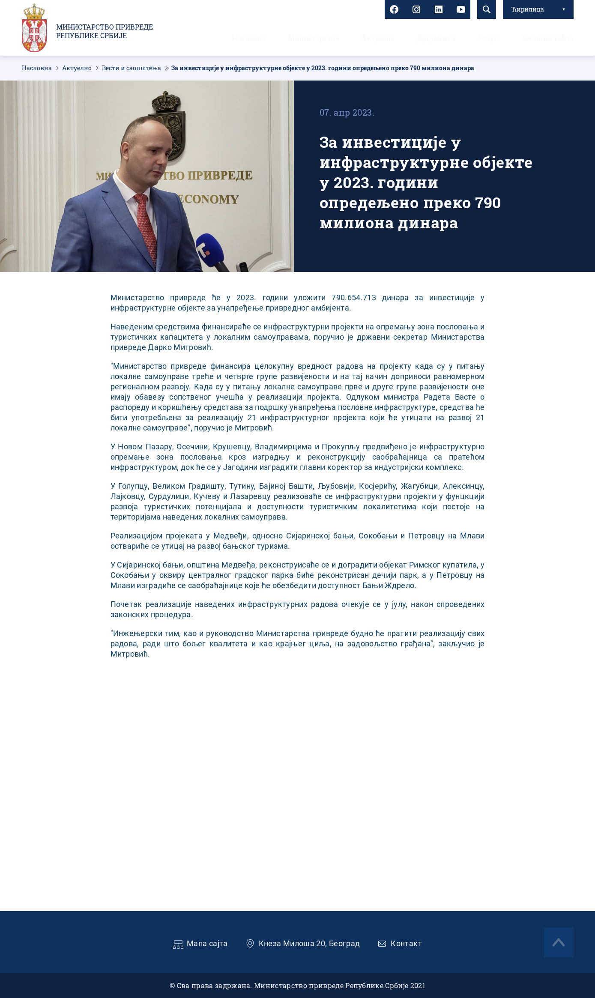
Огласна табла (548, 38)
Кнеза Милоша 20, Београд (309, 943)
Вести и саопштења (131, 68)
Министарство (313, 38)
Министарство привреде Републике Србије (104, 31)
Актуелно (378, 38)
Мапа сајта (207, 943)
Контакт (406, 943)
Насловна (249, 38)
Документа (436, 38)
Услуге (488, 38)
